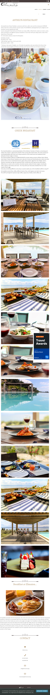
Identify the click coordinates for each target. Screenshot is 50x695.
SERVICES (40, 9)
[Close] (48, 333)
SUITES (36, 9)
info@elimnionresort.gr (15, 1)
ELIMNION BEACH (44, 12)
